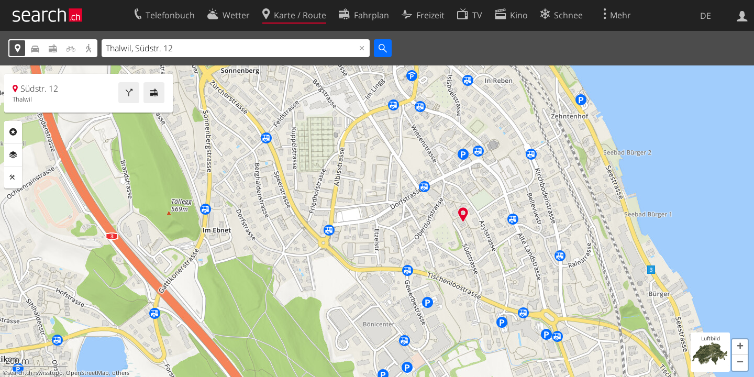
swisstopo (49, 372)
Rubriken (13, 132)
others (120, 372)
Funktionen (13, 177)
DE (705, 15)
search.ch (19, 372)
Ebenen (13, 155)
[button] (740, 347)
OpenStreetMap (87, 372)
